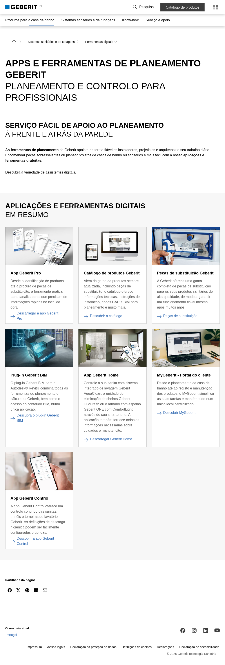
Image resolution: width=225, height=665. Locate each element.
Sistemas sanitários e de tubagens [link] (51, 38)
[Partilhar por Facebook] (9, 586)
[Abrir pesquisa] (151, 7)
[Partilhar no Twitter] (18, 586)
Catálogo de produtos (183, 7)
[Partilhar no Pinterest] (27, 586)
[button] (151, 7)
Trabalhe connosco (127, 7)
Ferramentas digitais (101, 38)
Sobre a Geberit (99, 7)
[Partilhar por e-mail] (44, 586)
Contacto (78, 7)
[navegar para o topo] (212, 597)
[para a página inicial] (14, 37)
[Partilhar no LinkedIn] (36, 586)
